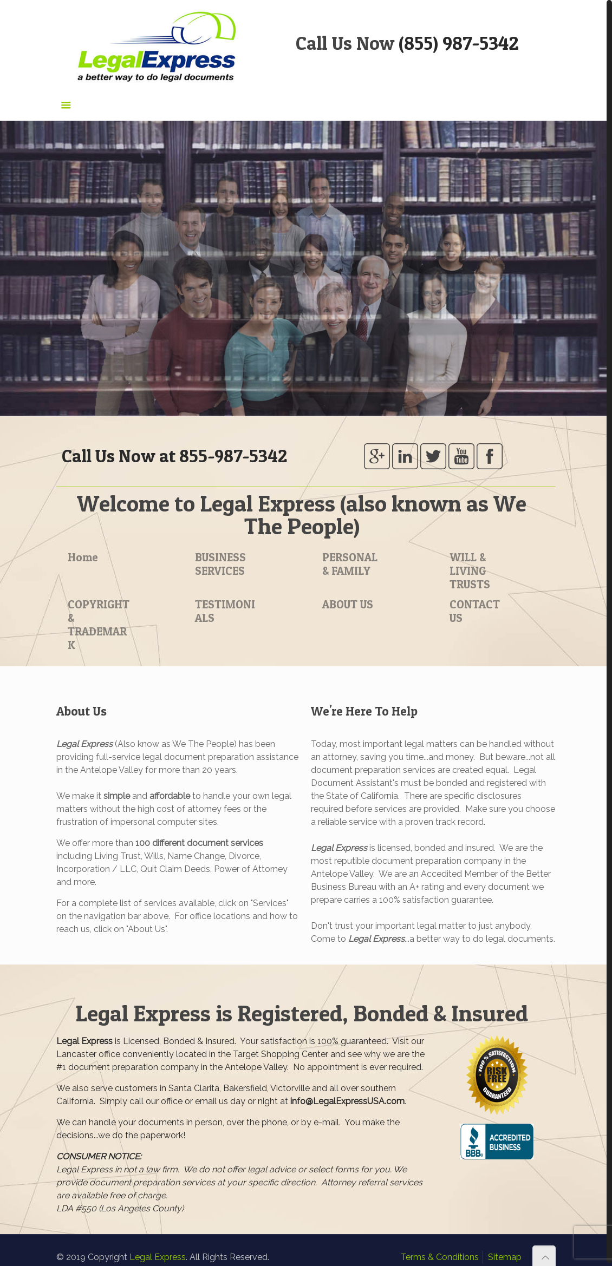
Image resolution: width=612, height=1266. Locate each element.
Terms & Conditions (440, 1254)
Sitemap (505, 1254)
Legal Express (157, 1254)
